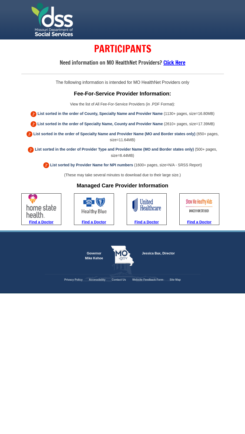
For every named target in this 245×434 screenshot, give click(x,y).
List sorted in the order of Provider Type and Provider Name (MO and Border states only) (114, 149)
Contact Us (119, 279)
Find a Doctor (41, 222)
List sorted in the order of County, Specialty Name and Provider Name (100, 113)
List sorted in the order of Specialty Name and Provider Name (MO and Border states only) (114, 134)
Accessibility (97, 279)
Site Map (175, 279)
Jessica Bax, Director (158, 253)
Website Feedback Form (147, 279)
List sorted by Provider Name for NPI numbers (91, 165)
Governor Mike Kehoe (94, 255)
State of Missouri (79, 19)
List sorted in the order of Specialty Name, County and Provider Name (100, 124)
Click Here (174, 63)
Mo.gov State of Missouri (122, 256)
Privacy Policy (73, 279)
